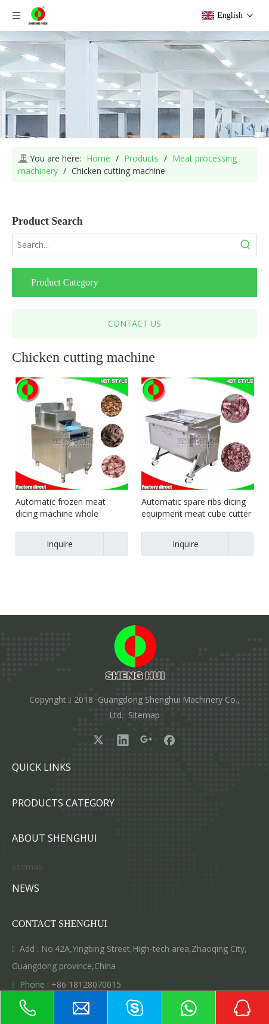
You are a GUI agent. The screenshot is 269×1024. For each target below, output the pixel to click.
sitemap (27, 866)
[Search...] (124, 245)
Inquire (44, 544)
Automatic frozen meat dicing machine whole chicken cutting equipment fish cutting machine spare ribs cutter (66, 508)
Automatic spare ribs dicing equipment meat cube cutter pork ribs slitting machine (196, 508)
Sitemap (144, 715)
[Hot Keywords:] (245, 245)
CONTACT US (134, 323)
